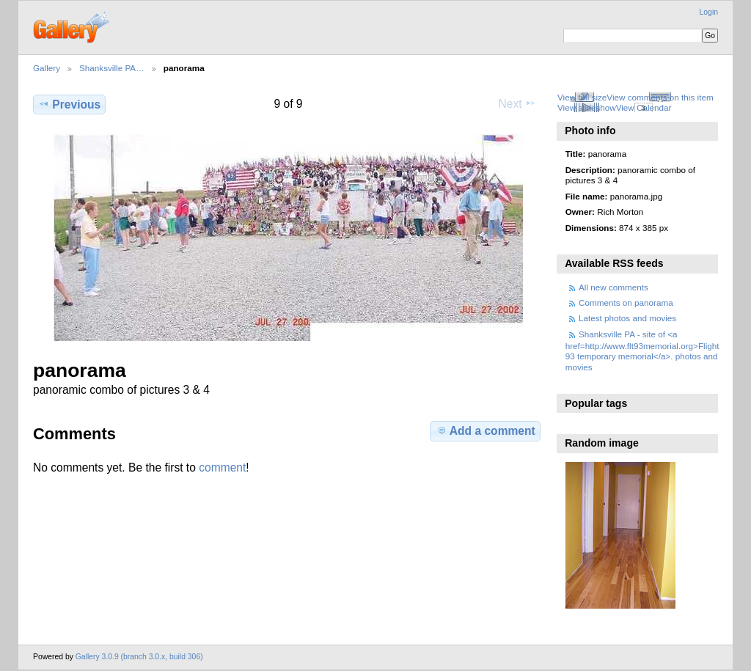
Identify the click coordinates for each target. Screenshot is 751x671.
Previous (69, 104)
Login (709, 12)
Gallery (46, 68)
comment (222, 467)
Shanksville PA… (111, 68)
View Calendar (644, 107)
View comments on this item (660, 97)
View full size (582, 97)
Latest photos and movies (627, 318)
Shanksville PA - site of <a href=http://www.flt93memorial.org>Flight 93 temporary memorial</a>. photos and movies (642, 350)
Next (517, 103)
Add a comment (485, 430)
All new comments (613, 287)
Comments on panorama (626, 302)
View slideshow (586, 107)
